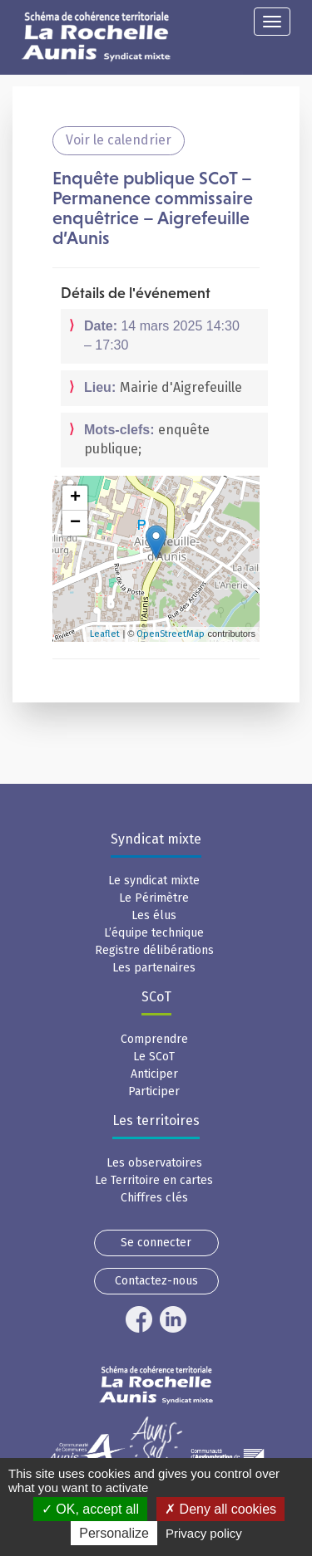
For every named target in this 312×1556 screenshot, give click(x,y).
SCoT (156, 997)
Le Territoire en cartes (154, 1180)
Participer (154, 1091)
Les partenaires (154, 968)
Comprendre (154, 1039)
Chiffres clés (154, 1198)
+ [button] (75, 498)
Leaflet (105, 634)
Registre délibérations (154, 950)
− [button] (75, 523)
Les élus (153, 915)
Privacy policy (204, 1533)
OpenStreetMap (170, 634)
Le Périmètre (154, 898)
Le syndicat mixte (154, 880)
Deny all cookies (220, 1509)
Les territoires (156, 1120)
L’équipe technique (154, 933)
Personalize (114, 1533)
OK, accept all (90, 1509)
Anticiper (154, 1074)
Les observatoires (154, 1163)
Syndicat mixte (156, 839)
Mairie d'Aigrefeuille (181, 387)
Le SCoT (154, 1057)
